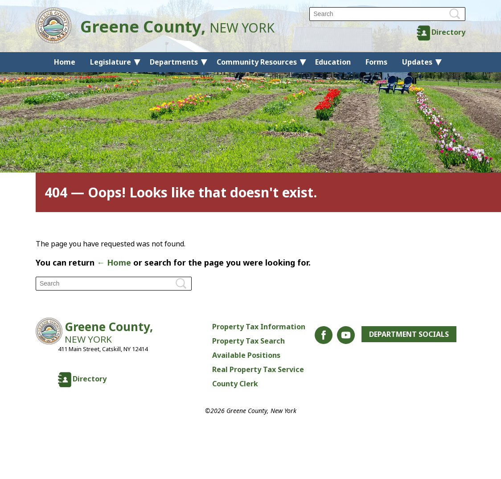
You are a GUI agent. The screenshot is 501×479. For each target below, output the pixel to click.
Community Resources (257, 62)
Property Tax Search (248, 341)
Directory (448, 32)
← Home (114, 262)
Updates (417, 62)
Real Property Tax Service (258, 369)
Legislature (110, 62)
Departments (174, 62)
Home (64, 62)
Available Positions (246, 355)
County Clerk (235, 384)
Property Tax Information (258, 327)
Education (333, 62)
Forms (376, 62)
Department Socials (409, 334)
